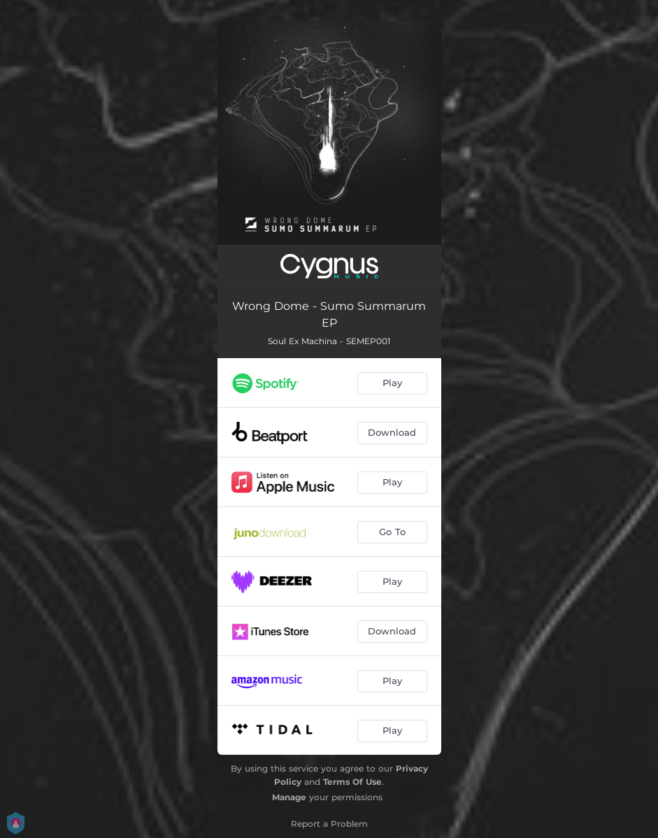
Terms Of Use (352, 781)
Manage (289, 797)
